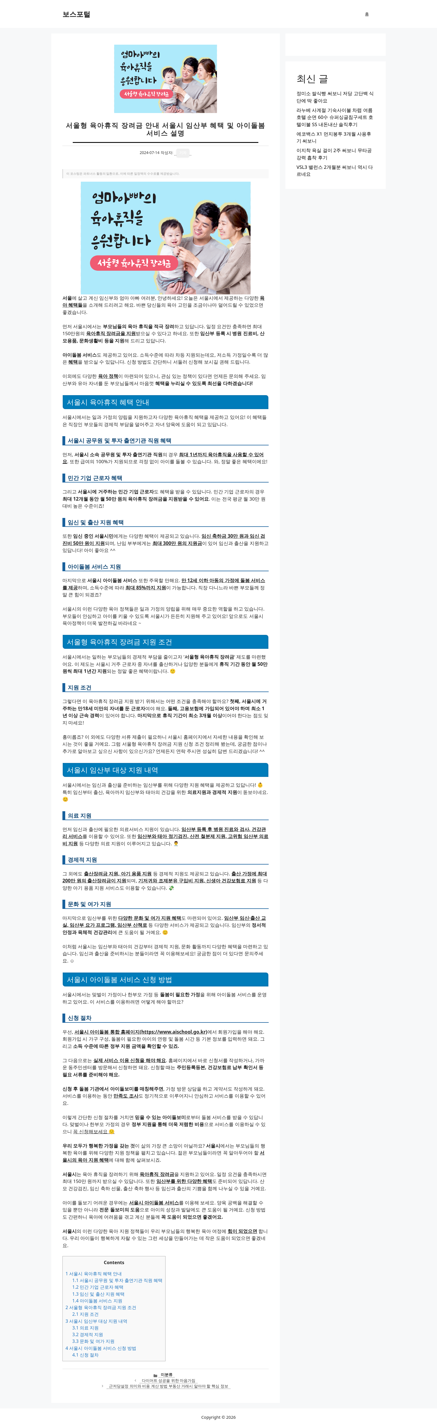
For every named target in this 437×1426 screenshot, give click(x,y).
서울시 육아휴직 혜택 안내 (93, 1274)
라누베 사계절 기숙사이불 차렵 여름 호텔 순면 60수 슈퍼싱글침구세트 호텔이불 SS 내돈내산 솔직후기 (335, 117)
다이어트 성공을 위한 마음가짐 (169, 1380)
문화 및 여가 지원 (93, 1341)
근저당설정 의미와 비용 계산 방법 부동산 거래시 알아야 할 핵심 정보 (168, 1386)
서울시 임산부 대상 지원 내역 (96, 1321)
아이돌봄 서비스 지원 (97, 1301)
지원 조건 (85, 1314)
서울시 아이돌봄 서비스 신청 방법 (100, 1348)
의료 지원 (85, 1328)
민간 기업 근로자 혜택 (97, 1287)
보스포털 (76, 14)
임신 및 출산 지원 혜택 (98, 1294)
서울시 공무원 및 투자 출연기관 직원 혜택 (117, 1280)
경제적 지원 (87, 1334)
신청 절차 (85, 1355)
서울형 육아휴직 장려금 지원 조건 (100, 1307)
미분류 (167, 1374)
